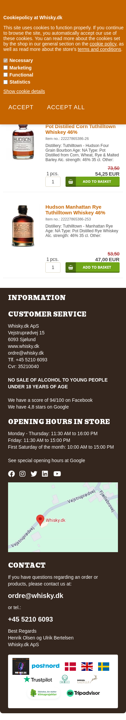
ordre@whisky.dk (26, 353)
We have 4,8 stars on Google (38, 407)
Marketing (20, 67)
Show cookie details (24, 91)
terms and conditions (99, 49)
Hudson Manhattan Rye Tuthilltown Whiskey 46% (75, 209)
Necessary (21, 60)
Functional (21, 75)
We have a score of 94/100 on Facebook (50, 400)
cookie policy (103, 44)
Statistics (19, 82)
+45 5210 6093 (30, 619)
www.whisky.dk (23, 346)
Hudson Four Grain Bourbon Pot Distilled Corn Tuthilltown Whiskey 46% (80, 126)
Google (77, 460)
